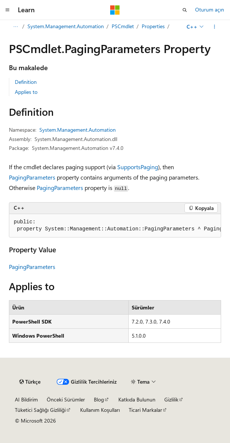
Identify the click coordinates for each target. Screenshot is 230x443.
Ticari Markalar (145, 409)
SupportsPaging (137, 167)
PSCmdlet (123, 26)
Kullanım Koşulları (100, 409)
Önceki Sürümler (66, 399)
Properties (153, 26)
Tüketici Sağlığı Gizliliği (40, 409)
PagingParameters (32, 177)
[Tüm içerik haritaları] (15, 27)
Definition (26, 81)
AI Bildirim (26, 399)
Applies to (26, 91)
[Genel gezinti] (7, 10)
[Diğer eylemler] (214, 27)
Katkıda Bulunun (136, 399)
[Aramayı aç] (184, 10)
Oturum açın (209, 9)
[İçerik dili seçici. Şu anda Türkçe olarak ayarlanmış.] (30, 382)
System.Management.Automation (65, 26)
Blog (99, 399)
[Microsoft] (115, 10)
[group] (115, 225)
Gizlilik (171, 399)
